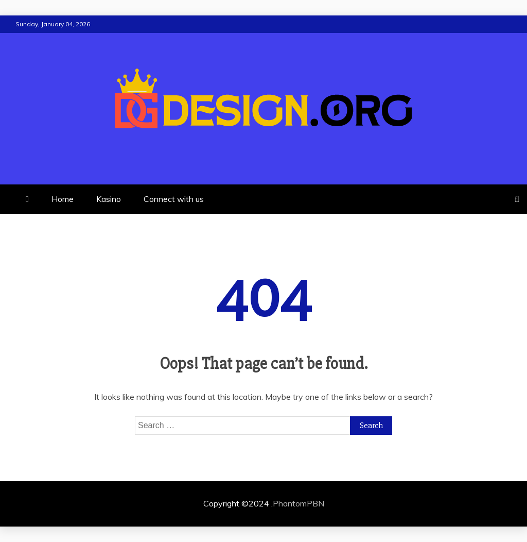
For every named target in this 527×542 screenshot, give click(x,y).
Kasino (108, 199)
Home (62, 199)
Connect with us (174, 199)
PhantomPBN (298, 503)
